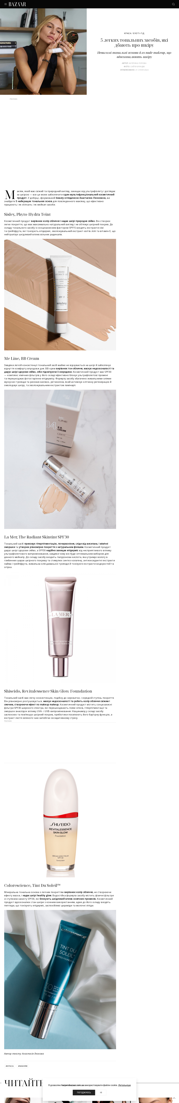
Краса (127, 33)
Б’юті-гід (138, 33)
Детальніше (124, 1085)
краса (10, 1066)
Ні (101, 1092)
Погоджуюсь (84, 1092)
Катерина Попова (138, 63)
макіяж (22, 1066)
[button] (174, 1098)
